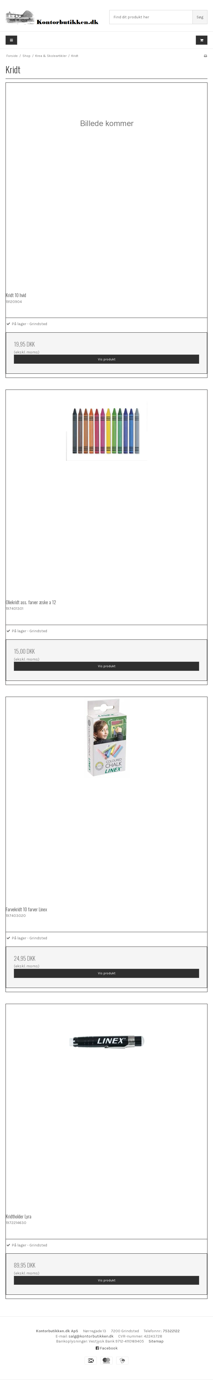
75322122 (171, 1331)
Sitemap (156, 1341)
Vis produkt (106, 359)
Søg (200, 17)
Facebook (107, 1348)
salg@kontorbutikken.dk (91, 1336)
